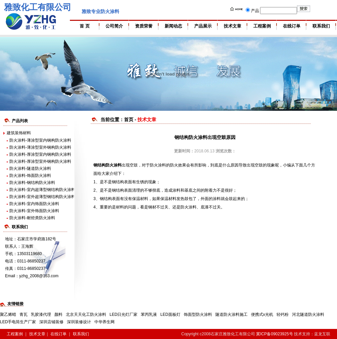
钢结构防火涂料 (107, 165)
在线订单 (291, 26)
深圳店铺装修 (51, 322)
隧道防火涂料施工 (231, 314)
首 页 (85, 26)
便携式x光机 (262, 314)
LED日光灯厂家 (123, 314)
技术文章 (232, 26)
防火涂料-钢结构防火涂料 (32, 182)
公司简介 (114, 26)
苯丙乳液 (149, 314)
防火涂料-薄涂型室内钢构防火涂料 (40, 140)
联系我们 (321, 26)
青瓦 (23, 314)
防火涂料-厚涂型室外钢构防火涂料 (40, 161)
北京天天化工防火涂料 (86, 314)
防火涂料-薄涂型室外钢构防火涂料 (40, 147)
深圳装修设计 (79, 322)
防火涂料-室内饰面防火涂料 (34, 203)
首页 (128, 119)
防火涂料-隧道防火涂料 (30, 168)
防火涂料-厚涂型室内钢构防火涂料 (40, 154)
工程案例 (262, 26)
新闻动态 (173, 26)
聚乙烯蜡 (8, 314)
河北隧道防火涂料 (308, 314)
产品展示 (203, 26)
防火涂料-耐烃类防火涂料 (32, 217)
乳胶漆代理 (41, 314)
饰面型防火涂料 (198, 314)
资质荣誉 (144, 26)
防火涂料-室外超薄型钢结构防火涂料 (42, 196)
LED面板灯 (170, 314)
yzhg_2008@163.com (38, 276)
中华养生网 (104, 322)
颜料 (58, 314)
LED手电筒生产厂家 (18, 322)
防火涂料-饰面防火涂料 (30, 175)
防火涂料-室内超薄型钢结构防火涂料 (42, 189)
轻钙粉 (283, 314)
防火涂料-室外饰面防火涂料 (34, 210)
